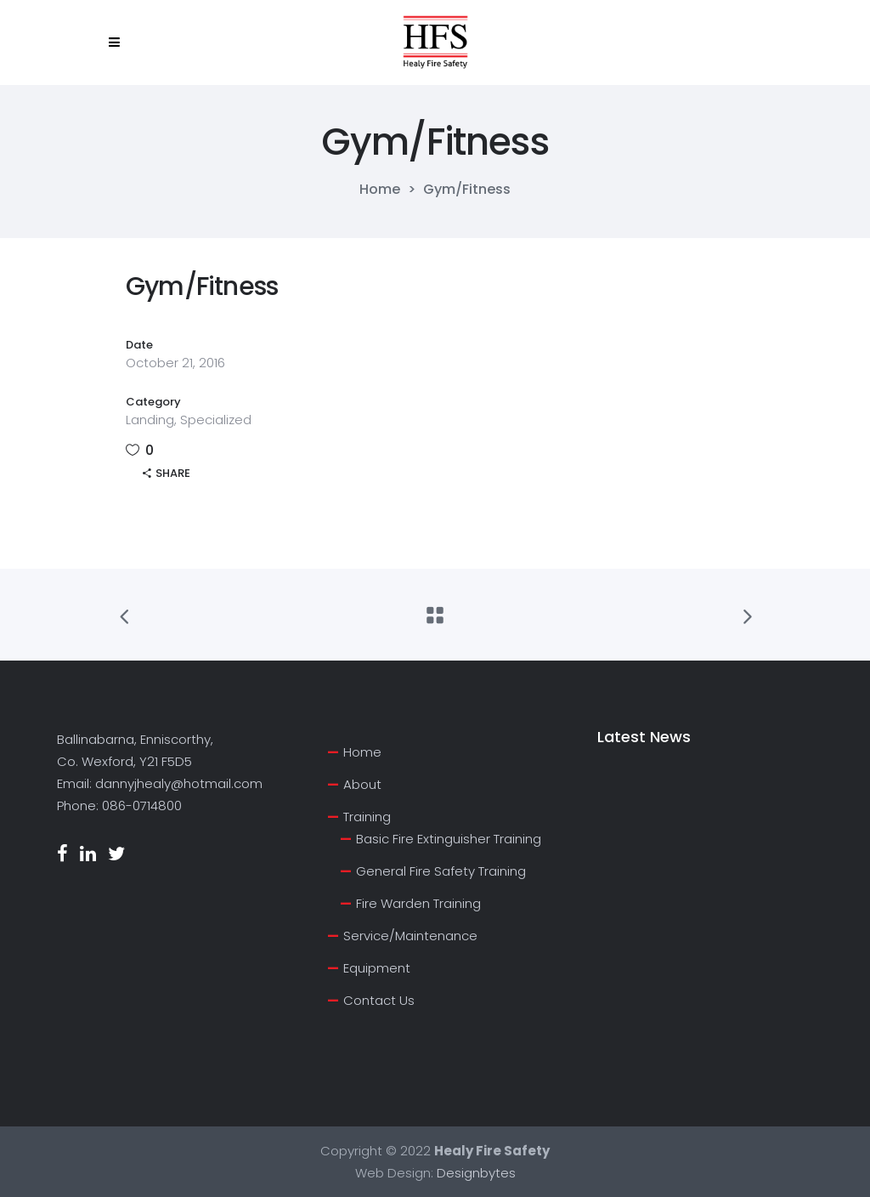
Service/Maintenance (410, 936)
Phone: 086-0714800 (119, 805)
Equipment (376, 968)
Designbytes (476, 1173)
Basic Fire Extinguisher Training (448, 839)
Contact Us (379, 1000)
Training (367, 816)
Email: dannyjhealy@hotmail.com (160, 783)
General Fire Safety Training (441, 871)
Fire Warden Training (418, 903)
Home (379, 189)
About (362, 784)
